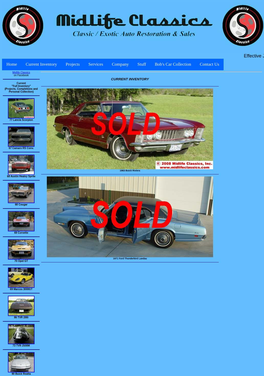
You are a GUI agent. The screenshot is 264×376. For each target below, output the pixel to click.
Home (11, 64)
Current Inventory (41, 64)
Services (96, 64)
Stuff (141, 64)
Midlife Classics (21, 72)
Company (120, 64)
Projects (73, 64)
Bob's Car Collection (173, 64)
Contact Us (209, 64)
